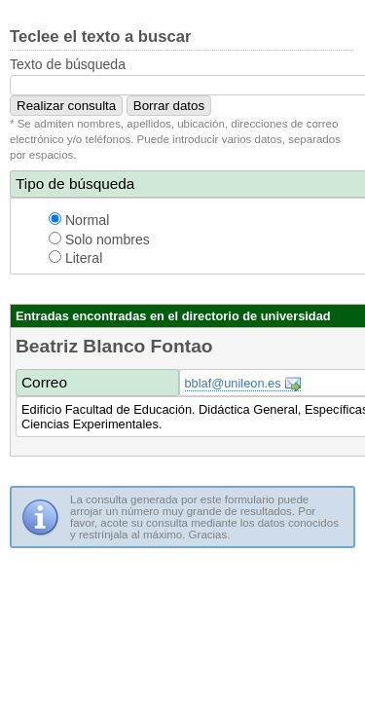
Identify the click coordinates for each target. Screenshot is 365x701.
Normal (79, 220)
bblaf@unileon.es (233, 383)
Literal (75, 258)
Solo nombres (99, 239)
